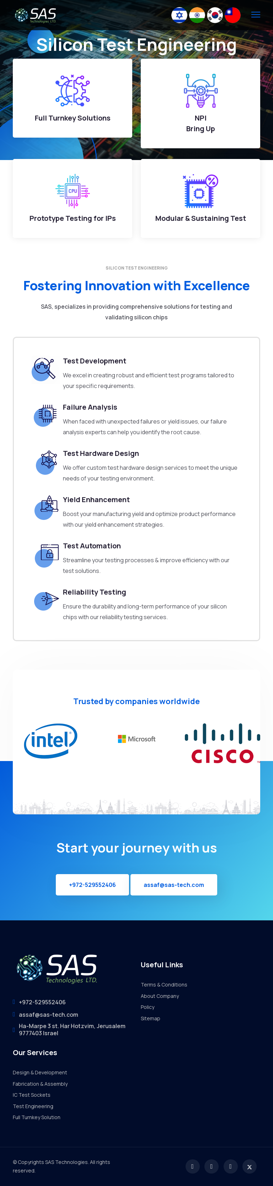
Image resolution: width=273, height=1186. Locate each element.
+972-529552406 (92, 885)
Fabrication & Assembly (40, 1083)
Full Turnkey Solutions (73, 118)
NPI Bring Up (200, 123)
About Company (160, 996)
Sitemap (150, 1018)
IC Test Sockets (31, 1094)
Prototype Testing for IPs (73, 218)
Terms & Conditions (164, 984)
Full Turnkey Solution (36, 1117)
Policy (147, 1007)
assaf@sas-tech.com (174, 885)
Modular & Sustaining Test (200, 218)
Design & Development (40, 1072)
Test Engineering (33, 1106)
